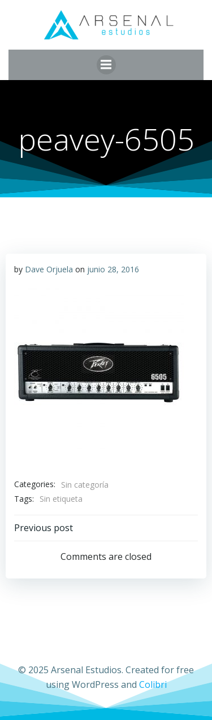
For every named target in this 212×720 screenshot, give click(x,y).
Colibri (153, 684)
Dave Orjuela (49, 269)
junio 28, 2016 (113, 269)
